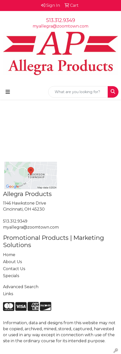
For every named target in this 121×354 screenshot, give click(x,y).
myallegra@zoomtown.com (60, 26)
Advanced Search (20, 286)
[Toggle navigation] (8, 91)
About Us (12, 261)
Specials (11, 275)
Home (9, 254)
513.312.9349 (60, 20)
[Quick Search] (78, 92)
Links (8, 293)
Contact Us (14, 268)
